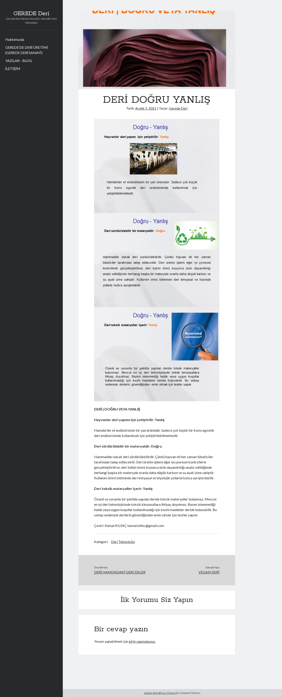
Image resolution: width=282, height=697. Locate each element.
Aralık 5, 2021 (145, 108)
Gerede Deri (178, 108)
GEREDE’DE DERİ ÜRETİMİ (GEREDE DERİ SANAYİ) (26, 50)
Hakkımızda (14, 39)
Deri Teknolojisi (123, 542)
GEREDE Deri (31, 13)
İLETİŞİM (12, 68)
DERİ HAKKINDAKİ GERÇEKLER (119, 572)
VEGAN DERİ (209, 572)
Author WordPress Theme (160, 693)
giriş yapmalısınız (142, 641)
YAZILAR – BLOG (18, 60)
